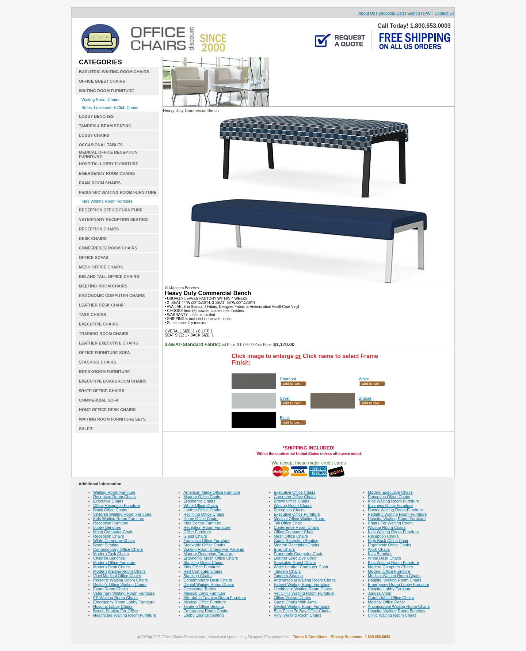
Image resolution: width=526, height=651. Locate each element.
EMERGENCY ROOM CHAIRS (107, 173)
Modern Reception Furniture (208, 554)
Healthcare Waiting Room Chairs (303, 589)
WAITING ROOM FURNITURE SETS (112, 419)
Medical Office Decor (386, 602)
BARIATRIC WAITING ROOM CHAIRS (114, 71)
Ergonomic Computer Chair (298, 554)
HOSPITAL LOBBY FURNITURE (108, 164)
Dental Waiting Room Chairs (208, 584)
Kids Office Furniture (201, 567)
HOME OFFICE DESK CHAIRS (107, 409)
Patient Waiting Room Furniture (301, 584)
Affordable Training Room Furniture (214, 597)
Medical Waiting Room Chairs (394, 575)
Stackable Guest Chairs (295, 562)
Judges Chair (380, 593)
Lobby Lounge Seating (203, 615)
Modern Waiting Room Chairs (119, 571)
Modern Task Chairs (111, 554)
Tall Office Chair (288, 523)
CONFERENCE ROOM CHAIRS (108, 248)
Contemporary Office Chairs (118, 549)
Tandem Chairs (287, 571)
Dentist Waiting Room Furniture (301, 606)
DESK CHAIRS (93, 238)
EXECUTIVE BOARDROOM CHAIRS (112, 381)
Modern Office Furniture (114, 562)
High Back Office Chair (388, 540)
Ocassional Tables (199, 589)
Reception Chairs (108, 536)
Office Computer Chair (293, 532)
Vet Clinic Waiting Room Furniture (304, 593)
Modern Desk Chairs (111, 567)
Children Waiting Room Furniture (122, 514)
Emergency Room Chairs (205, 611)
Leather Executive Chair (295, 558)
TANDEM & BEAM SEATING (105, 126)
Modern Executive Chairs (390, 492)
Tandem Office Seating (203, 606)
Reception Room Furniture (206, 527)
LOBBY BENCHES (96, 116)
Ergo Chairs (284, 549)
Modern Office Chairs (202, 496)
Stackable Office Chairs (204, 545)
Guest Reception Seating (296, 540)
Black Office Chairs (110, 510)
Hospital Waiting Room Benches (396, 611)
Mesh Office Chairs (291, 536)
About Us (366, 13)
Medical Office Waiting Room (299, 518)
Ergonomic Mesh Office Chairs (210, 558)
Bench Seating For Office (115, 611)
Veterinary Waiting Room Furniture (124, 593)
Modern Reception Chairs (296, 545)
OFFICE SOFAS (93, 257)
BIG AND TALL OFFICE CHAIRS (109, 276)
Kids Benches (380, 554)
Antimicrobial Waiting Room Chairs (305, 580)
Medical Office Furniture (204, 602)
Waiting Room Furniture (114, 492)
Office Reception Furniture (116, 505)
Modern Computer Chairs (390, 567)
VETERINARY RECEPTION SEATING (113, 219)
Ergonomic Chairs (199, 501)
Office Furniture (197, 532)
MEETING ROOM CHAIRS (103, 286)
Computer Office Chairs (295, 496)
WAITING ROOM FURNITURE (106, 91)
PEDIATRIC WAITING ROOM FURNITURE (117, 192)
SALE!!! (86, 428)
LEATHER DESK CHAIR (101, 305)
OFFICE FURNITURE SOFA (104, 352)
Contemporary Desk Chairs (207, 580)
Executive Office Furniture (206, 540)
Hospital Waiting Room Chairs (394, 580)
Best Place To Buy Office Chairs (302, 611)
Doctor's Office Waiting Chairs (119, 584)
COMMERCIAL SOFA (99, 400)
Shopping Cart (391, 13)
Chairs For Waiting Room (390, 523)
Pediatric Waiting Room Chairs (120, 580)
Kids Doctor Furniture (202, 523)
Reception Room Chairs (114, 496)
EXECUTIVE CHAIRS (98, 324)
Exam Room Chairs (110, 589)
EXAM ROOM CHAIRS (100, 183)
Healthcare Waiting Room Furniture (124, 615)
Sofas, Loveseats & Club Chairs (109, 107)
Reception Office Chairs (389, 496)
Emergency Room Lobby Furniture (124, 602)
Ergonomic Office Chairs (389, 545)
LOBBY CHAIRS (94, 135)
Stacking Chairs (197, 575)
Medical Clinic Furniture (204, 593)
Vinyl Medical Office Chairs (117, 575)
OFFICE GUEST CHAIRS (102, 81)
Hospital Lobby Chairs (113, 606)
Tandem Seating (288, 575)
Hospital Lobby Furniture (390, 589)
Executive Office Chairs (294, 492)
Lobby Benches (107, 527)
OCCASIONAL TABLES (101, 145)
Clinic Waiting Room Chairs (392, 615)
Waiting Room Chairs (100, 99)
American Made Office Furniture (211, 492)
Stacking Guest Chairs (203, 562)
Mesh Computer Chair (113, 532)
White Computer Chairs (114, 540)
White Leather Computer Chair (301, 567)
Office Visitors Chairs (292, 597)
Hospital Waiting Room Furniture (397, 518)
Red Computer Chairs (202, 571)
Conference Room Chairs (296, 527)
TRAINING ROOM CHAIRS (104, 333)
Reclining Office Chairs (203, 514)
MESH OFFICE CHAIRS (101, 267)
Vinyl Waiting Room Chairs (297, 615)
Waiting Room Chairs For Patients (213, 549)
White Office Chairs (200, 505)
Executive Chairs (108, 501)
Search (413, 13)
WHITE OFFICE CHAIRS (101, 390)
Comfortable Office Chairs (391, 597)
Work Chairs (379, 549)
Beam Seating (105, 545)
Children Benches (109, 558)
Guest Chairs (195, 536)
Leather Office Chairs (202, 510)
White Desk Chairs (384, 558)
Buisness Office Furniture (390, 505)
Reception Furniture (111, 523)
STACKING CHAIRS (97, 362)
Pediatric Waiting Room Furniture (397, 514)
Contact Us (444, 13)
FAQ (427, 13)
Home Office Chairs (200, 518)
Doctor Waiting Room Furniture (395, 510)
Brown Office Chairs (291, 501)
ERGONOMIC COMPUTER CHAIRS (112, 295)
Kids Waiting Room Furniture (107, 201)
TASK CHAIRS (92, 314)
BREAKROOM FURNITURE (104, 371)
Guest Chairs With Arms (295, 602)
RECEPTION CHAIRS (99, 229)
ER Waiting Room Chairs (115, 597)
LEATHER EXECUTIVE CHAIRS (108, 343)
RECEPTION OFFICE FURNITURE (110, 210)
